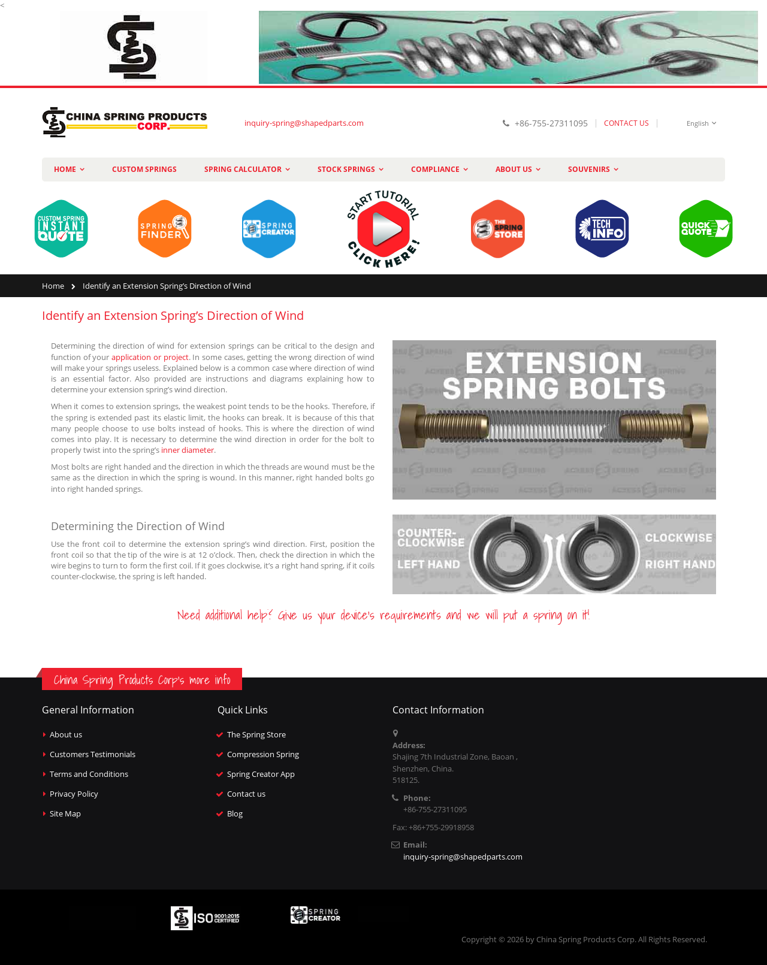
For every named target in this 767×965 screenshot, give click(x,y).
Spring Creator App (261, 774)
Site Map (65, 813)
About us (66, 734)
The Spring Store (256, 734)
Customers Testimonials (92, 754)
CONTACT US (626, 123)
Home (53, 285)
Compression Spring (263, 754)
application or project (149, 357)
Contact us (246, 793)
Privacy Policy (74, 793)
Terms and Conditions (89, 774)
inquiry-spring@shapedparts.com (304, 122)
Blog (235, 813)
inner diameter (187, 449)
